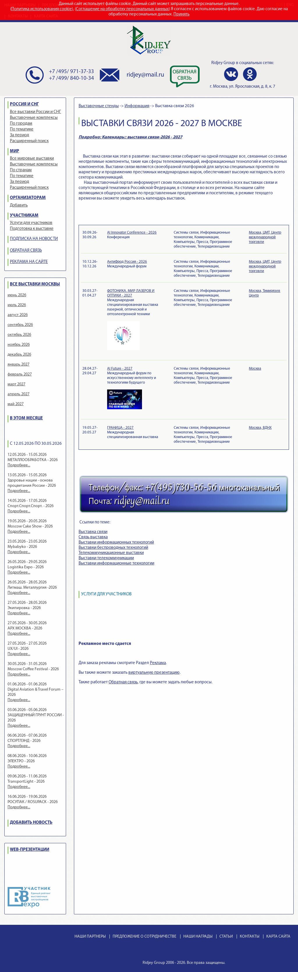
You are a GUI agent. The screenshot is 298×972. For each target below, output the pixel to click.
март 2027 (16, 384)
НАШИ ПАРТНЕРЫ (90, 936)
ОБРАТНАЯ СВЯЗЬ (26, 250)
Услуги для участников (31, 223)
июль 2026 (17, 305)
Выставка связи (93, 532)
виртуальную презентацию (154, 673)
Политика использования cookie (41, 9)
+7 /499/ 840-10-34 (71, 78)
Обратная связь (123, 682)
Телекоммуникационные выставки (111, 553)
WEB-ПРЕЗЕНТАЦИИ (29, 850)
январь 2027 (18, 364)
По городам (21, 123)
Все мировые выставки (32, 158)
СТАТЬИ (226, 936)
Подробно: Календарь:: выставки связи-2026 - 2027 (130, 137)
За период (19, 135)
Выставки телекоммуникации (106, 558)
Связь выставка (93, 537)
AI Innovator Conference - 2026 (132, 232)
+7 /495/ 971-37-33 (71, 72)
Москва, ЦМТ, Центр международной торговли (265, 237)
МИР (14, 151)
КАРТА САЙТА (278, 936)
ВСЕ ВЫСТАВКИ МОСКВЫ (35, 284)
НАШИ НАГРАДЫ (197, 936)
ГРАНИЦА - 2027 (120, 428)
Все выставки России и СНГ (35, 112)
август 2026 (18, 315)
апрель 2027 (18, 394)
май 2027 (16, 404)
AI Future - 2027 (119, 369)
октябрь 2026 (19, 335)
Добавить (19, 205)
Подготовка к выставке (32, 229)
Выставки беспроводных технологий (113, 548)
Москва (255, 369)
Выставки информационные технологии (116, 563)
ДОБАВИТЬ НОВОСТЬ (31, 823)
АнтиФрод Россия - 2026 (127, 262)
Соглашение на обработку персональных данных (122, 9)
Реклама (158, 663)
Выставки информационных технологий (116, 542)
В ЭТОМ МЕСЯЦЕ (26, 418)
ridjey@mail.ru (145, 75)
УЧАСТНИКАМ (24, 216)
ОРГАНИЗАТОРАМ (28, 198)
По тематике (21, 129)
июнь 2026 (17, 295)
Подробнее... (19, 465)
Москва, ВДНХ (260, 428)
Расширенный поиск (29, 141)
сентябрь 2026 (20, 325)
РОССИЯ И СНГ (24, 104)
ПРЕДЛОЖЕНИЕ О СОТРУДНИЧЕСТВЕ (144, 936)
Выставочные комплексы (34, 118)
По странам (21, 170)
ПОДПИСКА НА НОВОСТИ (34, 239)
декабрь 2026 (19, 354)
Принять (181, 14)
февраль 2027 (20, 374)
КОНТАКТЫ (249, 936)
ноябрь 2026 (19, 345)
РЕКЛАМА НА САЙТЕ (29, 262)
